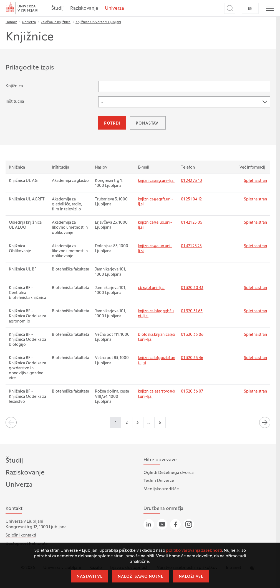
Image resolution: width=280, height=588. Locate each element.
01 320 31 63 (192, 311)
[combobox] (184, 101)
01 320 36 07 (192, 391)
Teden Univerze (158, 481)
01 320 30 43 (192, 288)
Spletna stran (255, 181)
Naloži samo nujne (140, 577)
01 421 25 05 (191, 223)
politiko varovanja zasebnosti (194, 551)
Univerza (114, 8)
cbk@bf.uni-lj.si (151, 288)
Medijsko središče (161, 489)
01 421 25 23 (191, 246)
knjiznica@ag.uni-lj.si (156, 181)
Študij (57, 8)
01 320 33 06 (192, 335)
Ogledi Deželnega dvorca (168, 473)
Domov (11, 22)
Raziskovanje (84, 8)
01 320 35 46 (192, 358)
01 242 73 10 (191, 181)
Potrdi (112, 123)
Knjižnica (14, 86)
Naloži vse (191, 577)
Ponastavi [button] (148, 123)
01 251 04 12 (191, 199)
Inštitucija (15, 102)
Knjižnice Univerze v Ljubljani (98, 22)
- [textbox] (102, 102)
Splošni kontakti (21, 535)
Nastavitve (89, 577)
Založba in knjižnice (55, 22)
